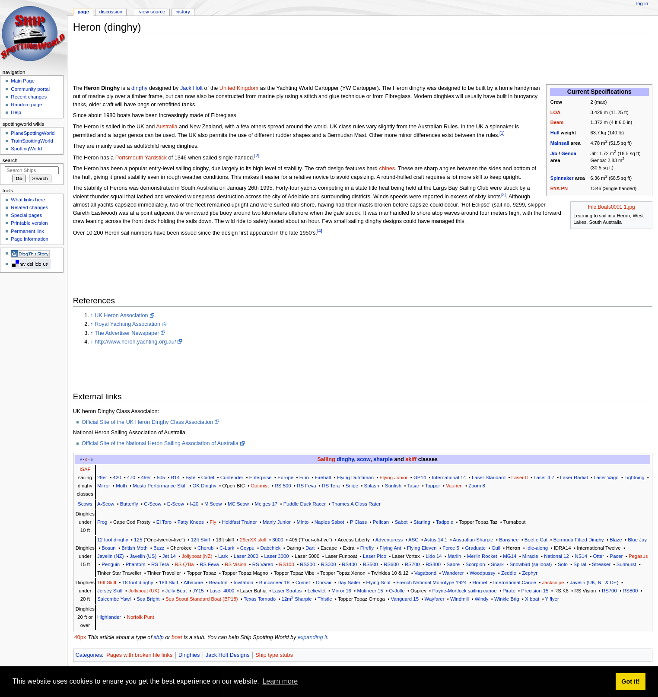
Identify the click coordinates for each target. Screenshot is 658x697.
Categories (89, 655)
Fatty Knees (191, 522)
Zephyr (529, 573)
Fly (213, 522)
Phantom (136, 564)
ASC (413, 539)
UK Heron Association (121, 315)
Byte (190, 477)
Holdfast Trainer (239, 522)
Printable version (29, 223)
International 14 (449, 477)
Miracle (530, 556)
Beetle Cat (535, 539)
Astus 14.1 (435, 539)
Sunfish (393, 485)
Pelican (381, 522)
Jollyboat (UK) (143, 590)
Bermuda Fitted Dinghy (578, 539)
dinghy (139, 88)
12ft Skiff (200, 539)
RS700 (412, 564)
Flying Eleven (422, 548)
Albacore (193, 582)
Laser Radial (574, 477)
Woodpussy (482, 573)
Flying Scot (378, 582)
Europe (285, 477)
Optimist (260, 485)
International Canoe (514, 582)
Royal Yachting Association (127, 324)
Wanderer (453, 573)
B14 (175, 477)
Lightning (634, 477)
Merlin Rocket (482, 556)
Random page (26, 104)
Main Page (23, 80)
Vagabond (425, 573)
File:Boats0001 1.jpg (611, 207)
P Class (358, 522)
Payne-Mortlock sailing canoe (464, 590)
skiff (410, 459)
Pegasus (638, 556)
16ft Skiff (106, 582)
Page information (29, 239)
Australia (166, 127)
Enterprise (260, 477)
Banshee (508, 539)
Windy (482, 599)
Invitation (243, 582)
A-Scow (105, 503)
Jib (553, 153)
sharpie (383, 459)
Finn (304, 477)
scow (363, 459)
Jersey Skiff (110, 590)
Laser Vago (606, 477)
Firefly (367, 548)
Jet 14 (169, 556)
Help (16, 112)
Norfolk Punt (140, 617)
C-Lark (226, 548)
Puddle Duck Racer (304, 503)
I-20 (194, 503)
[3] (503, 194)
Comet (303, 582)
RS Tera (331, 485)
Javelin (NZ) (110, 556)
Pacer (616, 556)
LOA (555, 112)
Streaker (601, 564)
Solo (563, 564)
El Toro (164, 522)
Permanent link (27, 231)
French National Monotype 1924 (432, 582)
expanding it (312, 637)
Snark (497, 564)
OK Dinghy (204, 485)
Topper (432, 485)
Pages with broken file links (139, 655)
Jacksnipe (553, 582)
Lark (223, 556)
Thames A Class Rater (356, 503)
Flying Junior (394, 477)
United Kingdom (238, 88)
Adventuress (389, 539)
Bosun (108, 548)
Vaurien (454, 485)
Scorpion (475, 564)
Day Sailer (348, 582)
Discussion (110, 11)
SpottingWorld (26, 148)
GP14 (419, 477)
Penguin (111, 564)
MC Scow (238, 503)
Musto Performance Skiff (160, 485)
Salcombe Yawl (114, 599)
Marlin (454, 556)
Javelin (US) (143, 556)
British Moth (134, 548)
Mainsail (559, 143)
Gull (496, 548)
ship (158, 637)
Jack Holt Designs (228, 655)
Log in (642, 3)
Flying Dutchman (355, 477)
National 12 (556, 556)
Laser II (520, 477)
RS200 (307, 564)
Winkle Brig (506, 599)
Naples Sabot (329, 522)
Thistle (325, 599)
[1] (502, 133)
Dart (310, 548)
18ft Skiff (168, 582)
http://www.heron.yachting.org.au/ (135, 342)
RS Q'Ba (184, 564)
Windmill (459, 599)
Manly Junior (277, 522)
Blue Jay (637, 539)
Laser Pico (374, 556)
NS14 (581, 556)
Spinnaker (562, 178)
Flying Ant (390, 548)
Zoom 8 (476, 485)
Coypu (247, 548)
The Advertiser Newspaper (127, 333)
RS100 (286, 564)
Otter (598, 556)
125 (138, 539)
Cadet (207, 477)
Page (83, 11)
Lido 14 (434, 556)
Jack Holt (191, 88)
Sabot (401, 522)
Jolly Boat (176, 590)
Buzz (158, 548)
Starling (421, 522)
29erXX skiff (253, 539)
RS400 (349, 564)
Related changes (29, 207)
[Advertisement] (230, 60)
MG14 (509, 556)
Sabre (453, 564)
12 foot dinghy (112, 539)
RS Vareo (262, 564)
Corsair (324, 582)
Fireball (323, 477)
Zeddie (508, 573)
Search (10, 160)
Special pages (26, 215)
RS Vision (235, 564)
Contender (231, 477)
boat (177, 637)
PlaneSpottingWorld (32, 133)
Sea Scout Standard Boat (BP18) (201, 599)
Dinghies (189, 655)
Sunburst (626, 564)
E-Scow (175, 503)
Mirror (103, 485)
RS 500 (283, 485)
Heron (513, 548)
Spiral (579, 564)
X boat (532, 599)
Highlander (109, 617)
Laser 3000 (276, 556)
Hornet (480, 582)
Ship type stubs (274, 655)
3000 (277, 539)
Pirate (508, 590)
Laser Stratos (287, 590)
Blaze (616, 539)
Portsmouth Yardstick (141, 158)
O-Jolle (396, 590)
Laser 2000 (246, 556)
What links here (28, 199)
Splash (371, 485)
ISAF (84, 469)
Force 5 (450, 548)
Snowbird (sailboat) (531, 564)
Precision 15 (535, 590)
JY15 (198, 590)
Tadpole (444, 522)
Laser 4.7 (544, 477)
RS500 (370, 564)
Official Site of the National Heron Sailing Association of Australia (160, 443)
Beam (556, 122)
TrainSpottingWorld (32, 140)
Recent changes (29, 96)
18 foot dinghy (137, 582)
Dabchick (270, 548)
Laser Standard (488, 477)
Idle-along (537, 548)
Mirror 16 (341, 590)
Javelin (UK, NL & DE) (594, 582)
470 (131, 477)
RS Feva (306, 485)
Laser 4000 (222, 590)
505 (161, 477)
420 (117, 477)
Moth (121, 485)
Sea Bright (148, 599)
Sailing (326, 459)
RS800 (433, 564)
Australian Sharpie (473, 539)
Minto (302, 522)
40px (80, 637)
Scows (85, 503)
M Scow (213, 503)
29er (102, 477)
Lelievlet (317, 590)
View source (152, 11)
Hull (554, 132)
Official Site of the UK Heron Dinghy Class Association (147, 422)
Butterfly (129, 503)
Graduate (475, 548)
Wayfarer (435, 599)
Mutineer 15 (370, 590)
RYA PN (559, 188)
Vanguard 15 (405, 599)
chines (387, 168)
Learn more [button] (280, 681)
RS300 (328, 564)
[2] (257, 155)
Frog (102, 522)
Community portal (30, 89)
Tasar (413, 485)
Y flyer (552, 599)
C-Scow (152, 503)
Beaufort (218, 582)
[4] (319, 230)
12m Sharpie (297, 599)
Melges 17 (265, 503)
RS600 (391, 564)
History (182, 11)
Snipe (352, 485)
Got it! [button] (630, 681)
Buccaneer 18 (274, 582)
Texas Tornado (260, 599)
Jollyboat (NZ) (196, 556)
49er (146, 477)
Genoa (568, 153)
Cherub (205, 548)
